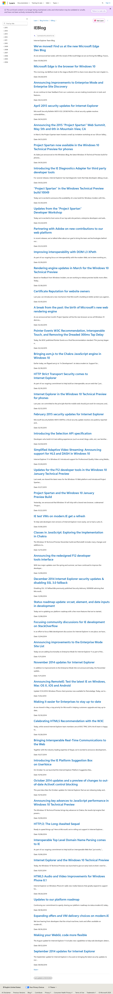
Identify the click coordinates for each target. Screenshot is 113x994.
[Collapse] (27, 19)
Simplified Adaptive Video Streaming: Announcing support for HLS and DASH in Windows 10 (67, 451)
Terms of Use (79, 992)
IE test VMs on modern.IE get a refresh (59, 516)
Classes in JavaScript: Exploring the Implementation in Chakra (68, 534)
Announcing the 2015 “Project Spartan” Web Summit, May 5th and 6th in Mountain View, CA (70, 127)
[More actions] (108, 20)
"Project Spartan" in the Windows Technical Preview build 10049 (69, 190)
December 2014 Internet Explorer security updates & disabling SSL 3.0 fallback (69, 580)
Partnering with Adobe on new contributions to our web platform (68, 230)
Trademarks (90, 992)
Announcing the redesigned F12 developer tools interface (62, 557)
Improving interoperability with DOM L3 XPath (65, 252)
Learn (36, 20)
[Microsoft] (4, 3)
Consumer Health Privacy (62, 992)
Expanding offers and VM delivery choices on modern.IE (71, 916)
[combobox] (15, 23)
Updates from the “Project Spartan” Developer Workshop (58, 210)
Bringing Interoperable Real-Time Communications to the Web (70, 742)
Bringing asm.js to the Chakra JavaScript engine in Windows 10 (67, 355)
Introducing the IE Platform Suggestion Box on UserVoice (63, 762)
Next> (36, 969)
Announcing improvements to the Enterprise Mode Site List (68, 644)
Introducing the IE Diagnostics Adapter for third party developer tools (70, 170)
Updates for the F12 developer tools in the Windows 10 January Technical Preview (70, 472)
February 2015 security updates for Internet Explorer (69, 414)
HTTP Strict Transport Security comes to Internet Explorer (61, 376)
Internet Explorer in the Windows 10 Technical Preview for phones (70, 396)
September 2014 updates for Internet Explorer (64, 951)
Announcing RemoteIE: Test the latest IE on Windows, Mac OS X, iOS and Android (69, 683)
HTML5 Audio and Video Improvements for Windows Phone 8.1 (69, 878)
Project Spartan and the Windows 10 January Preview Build (64, 495)
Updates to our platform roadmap (56, 899)
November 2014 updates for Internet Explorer (64, 662)
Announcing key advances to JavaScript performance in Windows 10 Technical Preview (71, 802)
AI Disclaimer (6, 992)
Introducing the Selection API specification (63, 433)
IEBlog (53, 20)
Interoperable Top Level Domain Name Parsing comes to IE (70, 842)
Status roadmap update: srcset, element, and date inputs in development (72, 604)
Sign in (108, 3)
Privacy (47, 992)
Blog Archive (44, 20)
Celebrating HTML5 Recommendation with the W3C (69, 721)
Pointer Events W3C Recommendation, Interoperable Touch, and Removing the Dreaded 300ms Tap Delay (69, 332)
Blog (29, 992)
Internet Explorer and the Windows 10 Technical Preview (71, 860)
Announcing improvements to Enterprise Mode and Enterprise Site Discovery (68, 84)
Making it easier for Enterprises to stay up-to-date (67, 701)
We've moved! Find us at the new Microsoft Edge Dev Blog (66, 48)
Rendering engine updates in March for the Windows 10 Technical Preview (71, 270)
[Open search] (102, 3)
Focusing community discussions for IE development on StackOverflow (69, 624)
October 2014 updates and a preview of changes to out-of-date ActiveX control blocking (71, 782)
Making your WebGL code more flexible (60, 935)
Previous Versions (19, 992)
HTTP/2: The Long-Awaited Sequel (57, 824)
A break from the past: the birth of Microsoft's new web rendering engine (71, 309)
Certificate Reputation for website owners (62, 291)
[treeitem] (16, 27)
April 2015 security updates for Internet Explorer (66, 106)
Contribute (38, 992)
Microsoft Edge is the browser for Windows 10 (64, 66)
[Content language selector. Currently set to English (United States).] (12, 987)
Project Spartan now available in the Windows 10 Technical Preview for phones (66, 147)
